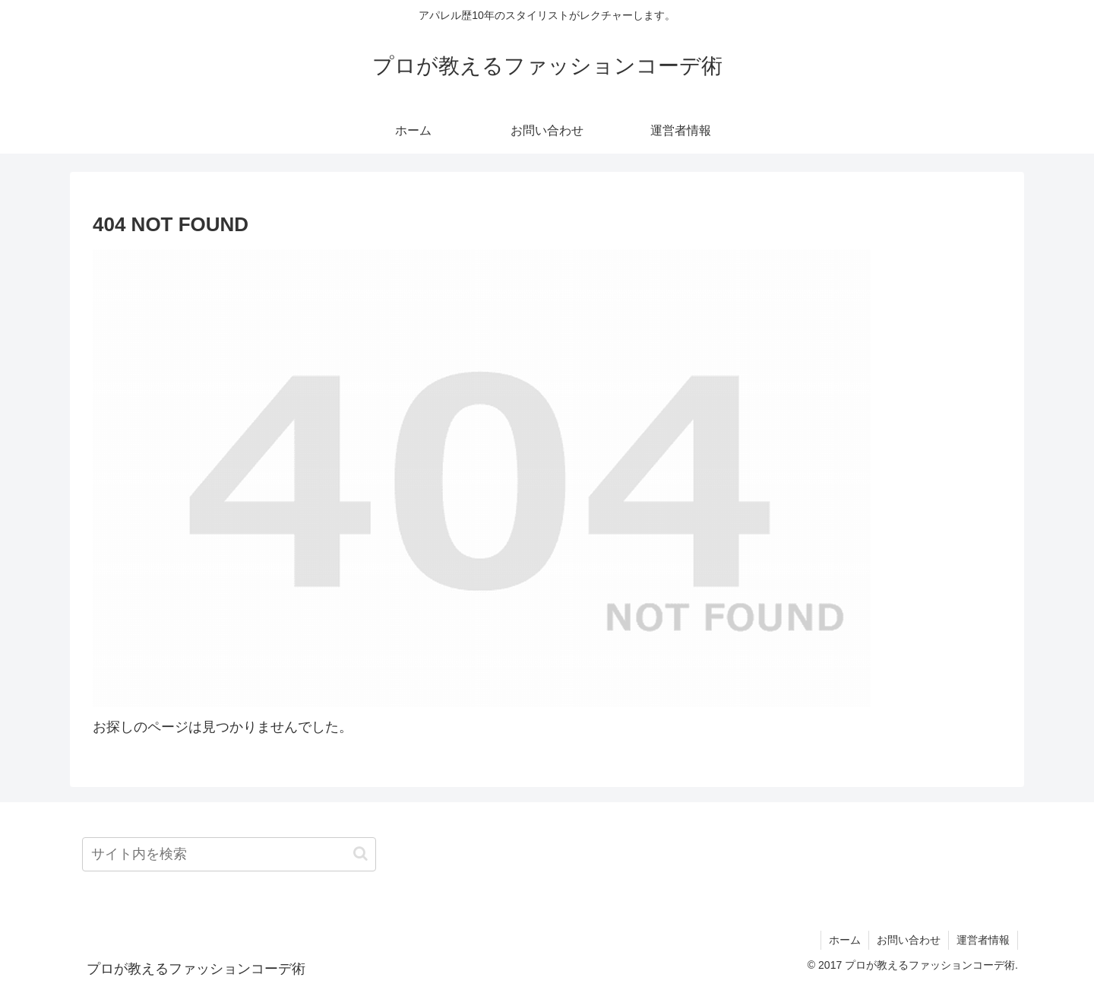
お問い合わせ (909, 940)
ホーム (845, 940)
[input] (229, 854)
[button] (360, 853)
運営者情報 (983, 940)
